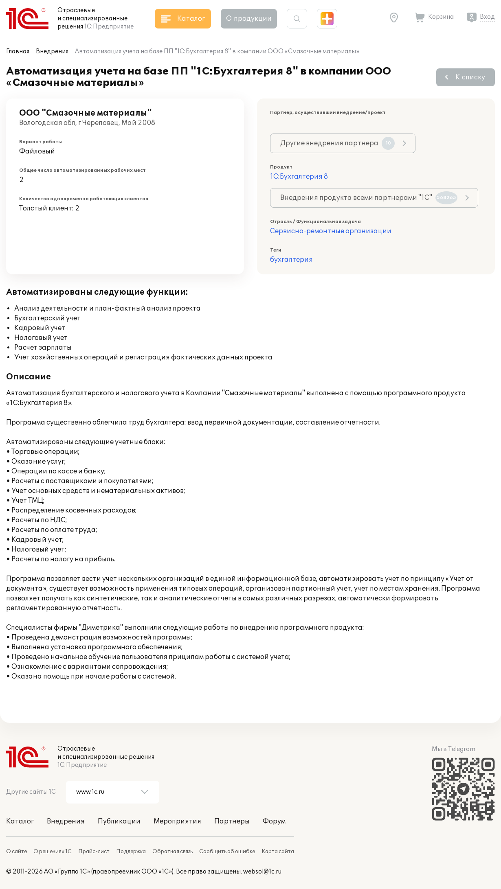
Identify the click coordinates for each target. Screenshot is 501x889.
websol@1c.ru (262, 871)
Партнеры (232, 821)
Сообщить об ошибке (227, 851)
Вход (487, 16)
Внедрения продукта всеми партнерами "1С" (368, 197)
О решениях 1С (52, 851)
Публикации (119, 821)
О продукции (249, 19)
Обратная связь (172, 851)
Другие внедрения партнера (337, 143)
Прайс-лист (94, 851)
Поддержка (131, 851)
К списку (470, 77)
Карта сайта (277, 851)
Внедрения (52, 51)
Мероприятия (177, 821)
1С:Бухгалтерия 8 (299, 177)
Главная (17, 51)
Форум (274, 821)
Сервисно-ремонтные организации (330, 231)
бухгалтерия (291, 260)
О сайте (16, 851)
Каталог (20, 821)
